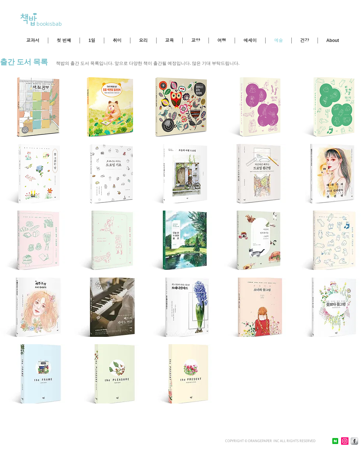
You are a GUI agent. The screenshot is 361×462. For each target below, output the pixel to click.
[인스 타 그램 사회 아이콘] (344, 441)
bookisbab (48, 23)
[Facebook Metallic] (354, 441)
